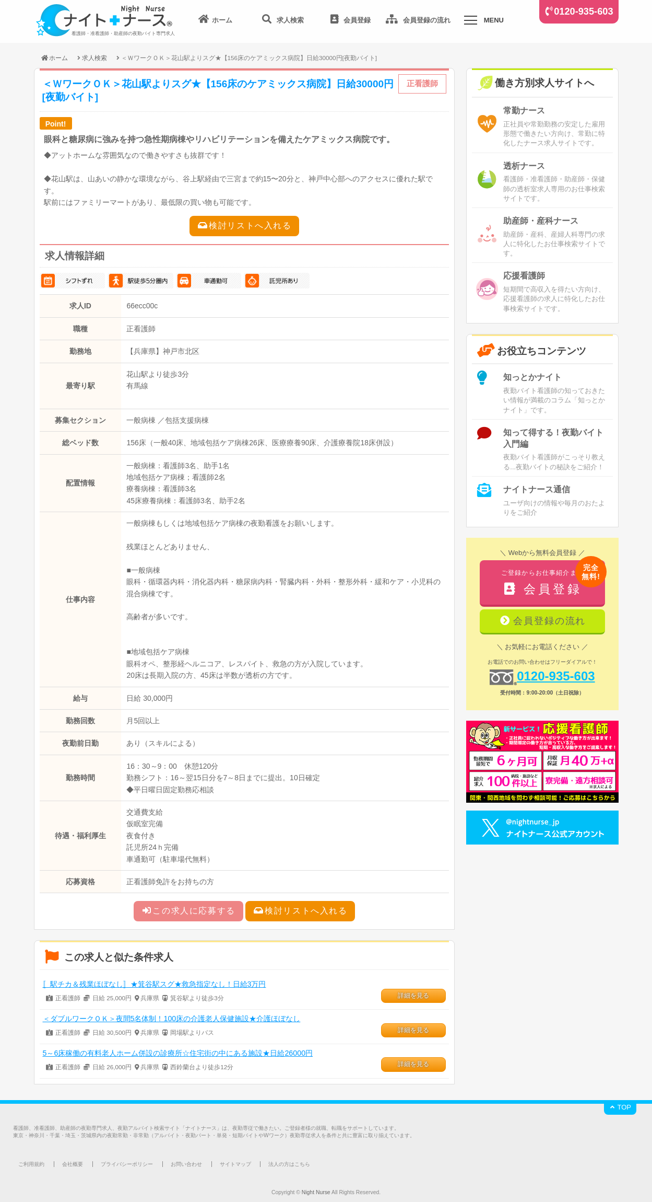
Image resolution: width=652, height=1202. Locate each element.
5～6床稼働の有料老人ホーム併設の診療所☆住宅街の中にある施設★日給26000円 (178, 1053)
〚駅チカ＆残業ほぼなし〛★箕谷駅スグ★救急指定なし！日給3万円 (154, 984)
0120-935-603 (583, 11)
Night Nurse (316, 1192)
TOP (620, 1107)
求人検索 (94, 57)
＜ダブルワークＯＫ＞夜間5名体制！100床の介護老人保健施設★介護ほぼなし (172, 1018)
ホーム (54, 57)
